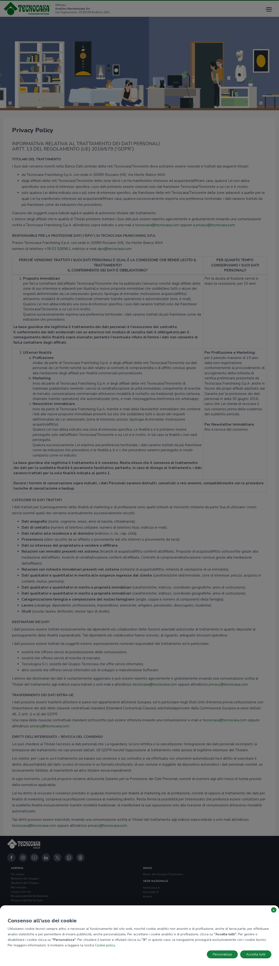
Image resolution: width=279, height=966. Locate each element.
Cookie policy (105, 945)
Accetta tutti (255, 954)
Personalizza (222, 954)
